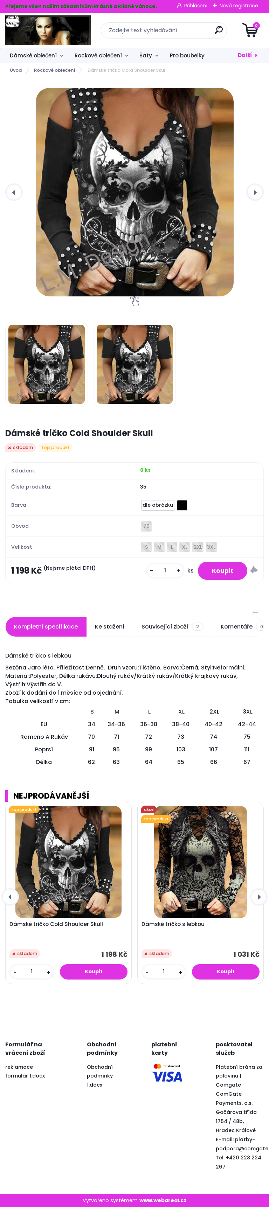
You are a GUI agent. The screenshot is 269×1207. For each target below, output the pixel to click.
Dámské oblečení (33, 55)
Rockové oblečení (98, 55)
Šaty (145, 55)
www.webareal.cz (162, 1200)
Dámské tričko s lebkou (173, 924)
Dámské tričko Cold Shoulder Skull (56, 924)
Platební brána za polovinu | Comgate (239, 1076)
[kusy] (165, 570)
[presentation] (14, 192)
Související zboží (172, 627)
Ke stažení (109, 627)
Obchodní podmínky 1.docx (100, 1076)
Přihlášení (195, 5)
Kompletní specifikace (46, 627)
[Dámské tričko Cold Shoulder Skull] (134, 192)
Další (245, 55)
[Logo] (48, 30)
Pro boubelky (187, 55)
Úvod (16, 70)
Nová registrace (239, 5)
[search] (219, 33)
